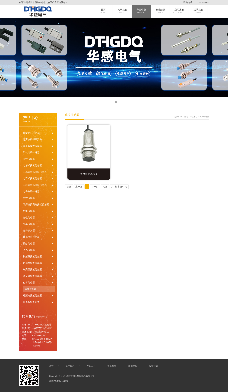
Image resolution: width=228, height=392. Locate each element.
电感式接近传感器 (32, 165)
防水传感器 (29, 211)
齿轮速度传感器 (31, 152)
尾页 (105, 186)
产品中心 (141, 11)
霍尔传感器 (29, 243)
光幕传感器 (29, 224)
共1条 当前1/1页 (119, 186)
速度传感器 (30, 289)
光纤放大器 (29, 230)
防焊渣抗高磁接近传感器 (36, 204)
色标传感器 (29, 282)
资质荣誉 (160, 11)
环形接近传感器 (31, 237)
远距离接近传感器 (32, 295)
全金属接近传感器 (32, 276)
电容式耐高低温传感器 (35, 185)
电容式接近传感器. (33, 178)
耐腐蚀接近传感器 (32, 263)
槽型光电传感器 (31, 133)
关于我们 (122, 11)
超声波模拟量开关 (32, 139)
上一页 (78, 186)
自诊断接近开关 (31, 302)
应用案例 (179, 11)
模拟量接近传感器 (32, 256)
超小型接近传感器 (32, 146)
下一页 (95, 186)
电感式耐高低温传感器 (35, 172)
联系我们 (198, 11)
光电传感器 (29, 217)
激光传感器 (29, 250)
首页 (103, 11)
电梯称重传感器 (31, 191)
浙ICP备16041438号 (58, 381)
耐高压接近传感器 (32, 269)
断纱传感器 (29, 198)
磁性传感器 (29, 159)
